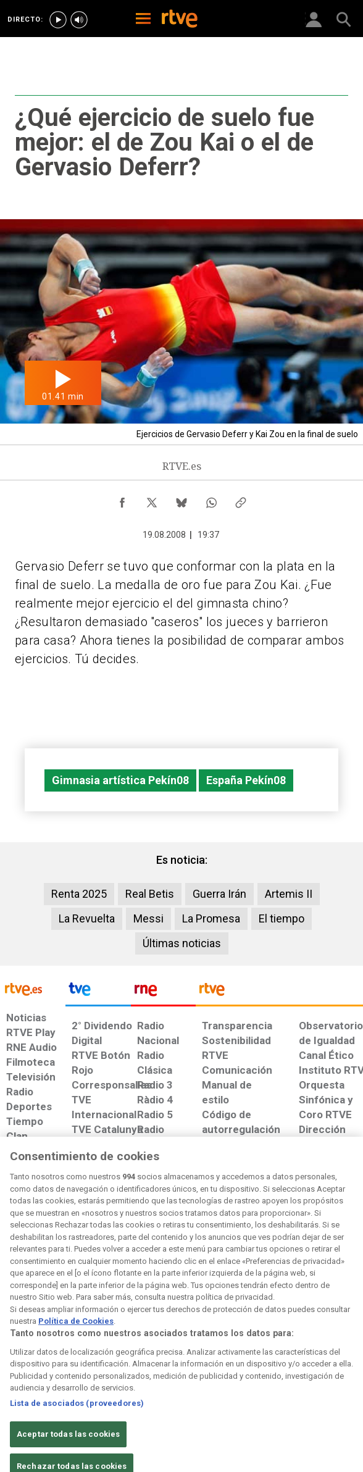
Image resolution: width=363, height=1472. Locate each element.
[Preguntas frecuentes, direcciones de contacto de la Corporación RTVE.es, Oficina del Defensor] (279, 1278)
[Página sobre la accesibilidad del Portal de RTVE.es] (197, 1278)
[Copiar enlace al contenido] (241, 499)
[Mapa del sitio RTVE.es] (242, 1284)
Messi (148, 918)
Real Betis (149, 893)
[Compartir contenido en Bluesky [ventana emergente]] (181, 499)
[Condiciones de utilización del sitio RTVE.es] (14, 1284)
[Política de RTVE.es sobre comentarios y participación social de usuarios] (332, 1284)
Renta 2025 (79, 893)
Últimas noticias (182, 943)
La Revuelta (87, 918)
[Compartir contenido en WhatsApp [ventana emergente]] (211, 499)
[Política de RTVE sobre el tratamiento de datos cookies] (98, 1290)
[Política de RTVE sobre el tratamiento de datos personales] (54, 1290)
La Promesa (211, 918)
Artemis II (288, 893)
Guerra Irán (219, 893)
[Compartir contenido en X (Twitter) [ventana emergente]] (152, 499)
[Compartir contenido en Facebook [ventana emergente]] (122, 499)
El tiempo (281, 918)
